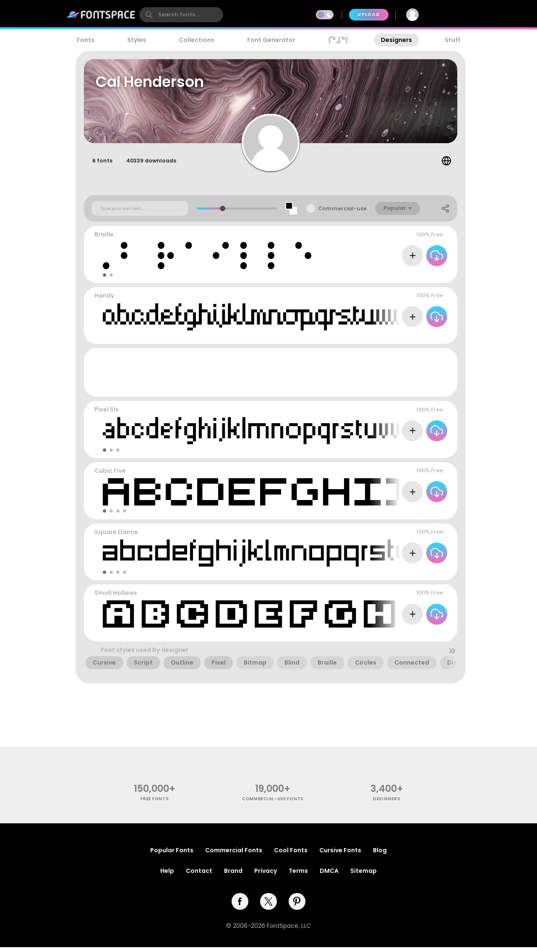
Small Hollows (115, 594)
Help (167, 871)
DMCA (329, 871)
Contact (199, 871)
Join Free (450, 14)
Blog (380, 851)
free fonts (155, 800)
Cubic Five (110, 472)
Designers (396, 40)
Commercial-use (342, 209)
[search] (181, 14)
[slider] (222, 209)
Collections (196, 40)
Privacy (265, 871)
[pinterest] (297, 902)
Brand (233, 871)
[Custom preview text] (139, 209)
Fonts (85, 40)
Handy (104, 297)
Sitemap (363, 871)
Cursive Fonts (340, 851)
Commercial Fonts (233, 851)
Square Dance (116, 533)
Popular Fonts (171, 851)
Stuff (452, 40)
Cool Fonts (291, 851)
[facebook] (240, 902)
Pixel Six (106, 410)
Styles (136, 40)
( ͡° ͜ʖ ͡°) (338, 40)
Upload (368, 14)
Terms (298, 871)
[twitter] (268, 902)
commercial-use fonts (273, 800)
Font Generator (271, 40)
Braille (104, 235)
